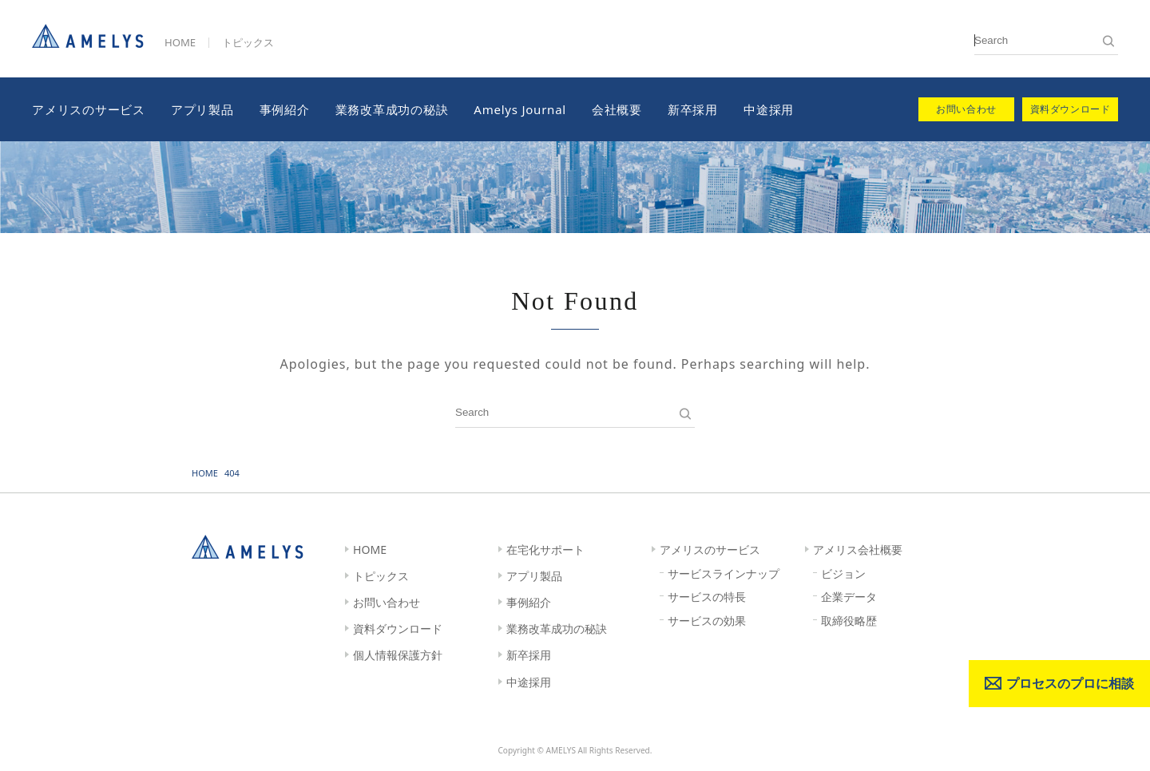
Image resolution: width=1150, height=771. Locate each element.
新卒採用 (693, 109)
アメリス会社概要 (857, 549)
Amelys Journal (520, 109)
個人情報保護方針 (397, 654)
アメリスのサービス (88, 109)
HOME (180, 42)
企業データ (849, 596)
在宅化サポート (545, 549)
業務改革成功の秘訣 (392, 109)
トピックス (248, 42)
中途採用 (769, 109)
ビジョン (843, 573)
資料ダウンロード (397, 628)
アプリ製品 (202, 109)
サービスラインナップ (723, 573)
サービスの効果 (707, 620)
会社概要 (617, 109)
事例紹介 (285, 109)
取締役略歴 (849, 620)
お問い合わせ (386, 602)
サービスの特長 (707, 596)
